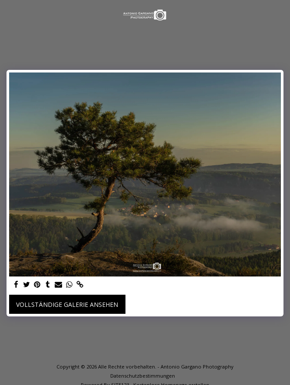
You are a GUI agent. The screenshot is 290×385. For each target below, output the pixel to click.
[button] (9, 14)
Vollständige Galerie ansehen (67, 304)
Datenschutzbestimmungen (142, 375)
